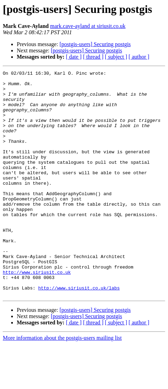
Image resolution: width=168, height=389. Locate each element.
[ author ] (139, 57)
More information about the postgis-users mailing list (62, 383)
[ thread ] (93, 57)
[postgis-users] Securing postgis (95, 44)
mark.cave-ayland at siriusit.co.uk (87, 26)
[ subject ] (116, 57)
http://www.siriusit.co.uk (37, 313)
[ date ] (74, 57)
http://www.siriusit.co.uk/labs (79, 332)
